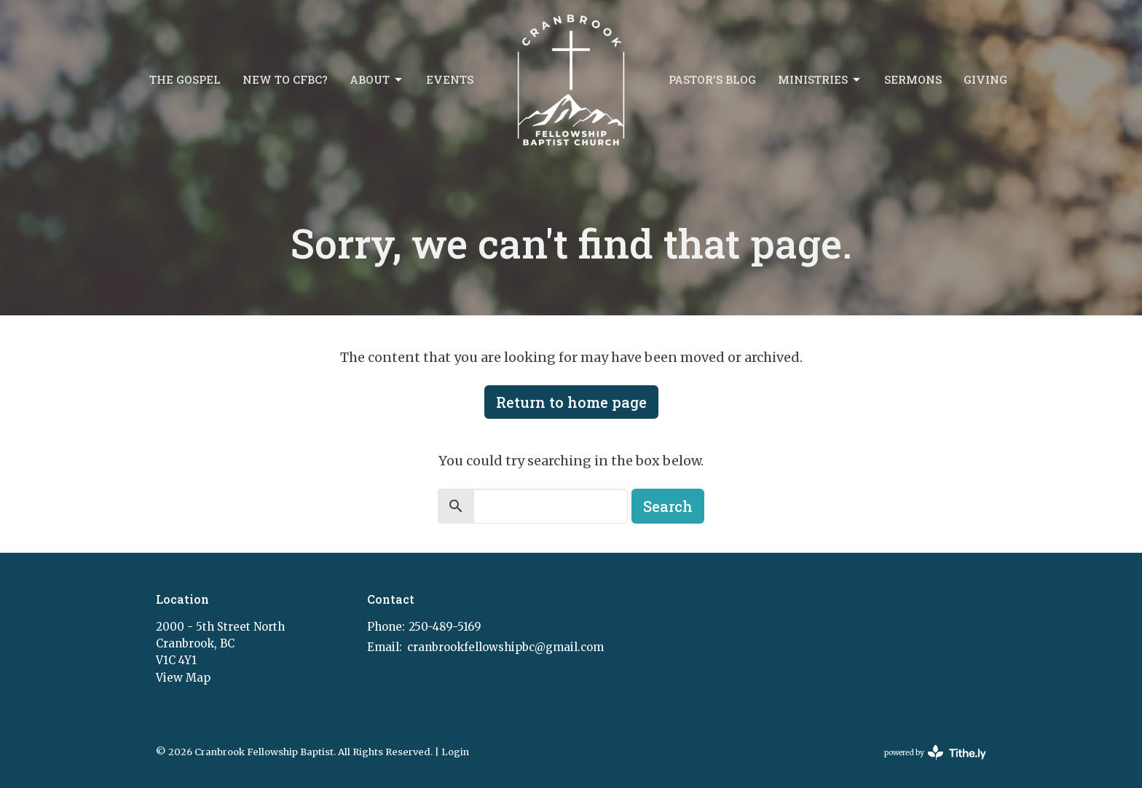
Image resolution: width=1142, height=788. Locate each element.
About (377, 79)
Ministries (820, 79)
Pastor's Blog (712, 79)
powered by (935, 752)
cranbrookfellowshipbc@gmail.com (505, 647)
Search (668, 506)
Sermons (913, 79)
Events (449, 79)
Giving (985, 79)
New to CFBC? (285, 79)
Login (455, 752)
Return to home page (571, 402)
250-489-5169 (445, 627)
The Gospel (185, 79)
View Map (183, 678)
